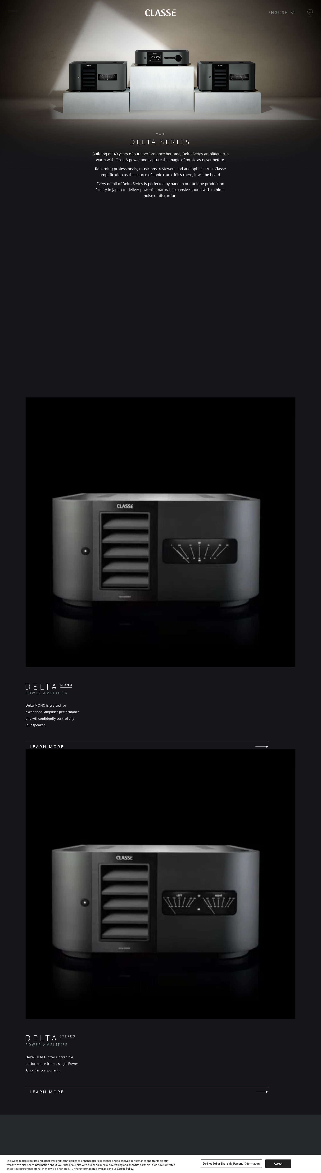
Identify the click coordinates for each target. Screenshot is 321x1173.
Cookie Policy (125, 1169)
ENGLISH (278, 13)
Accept (278, 1163)
